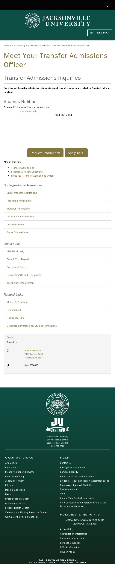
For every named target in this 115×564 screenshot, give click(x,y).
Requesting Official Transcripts (24, 275)
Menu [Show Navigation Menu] (99, 32)
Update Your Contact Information (77, 498)
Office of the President (17, 498)
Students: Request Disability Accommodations (84, 480)
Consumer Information (72, 538)
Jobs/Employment (14, 480)
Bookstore (10, 467)
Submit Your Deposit (18, 259)
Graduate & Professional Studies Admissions (32, 325)
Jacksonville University (14, 45)
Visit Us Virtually (16, 251)
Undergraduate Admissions (22, 192)
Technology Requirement (20, 283)
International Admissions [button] (59, 218)
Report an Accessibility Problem (77, 476)
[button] (106, 5)
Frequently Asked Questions (27, 171)
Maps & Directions (15, 489)
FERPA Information (70, 547)
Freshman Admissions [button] (59, 202)
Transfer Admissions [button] (59, 210)
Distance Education (70, 542)
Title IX (64, 493)
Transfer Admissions (22, 167)
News (8, 494)
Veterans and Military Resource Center (26, 512)
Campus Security (69, 472)
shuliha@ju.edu (28, 111)
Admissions (33, 45)
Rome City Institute (17, 232)
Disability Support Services (19, 472)
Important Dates (16, 224)
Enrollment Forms (16, 267)
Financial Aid (14, 310)
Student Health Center (17, 507)
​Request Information (45, 153)
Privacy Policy (67, 551)
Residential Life (15, 318)
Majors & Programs (17, 302)
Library (9, 485)
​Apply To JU (76, 153)
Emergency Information (72, 467)
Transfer (45, 45)
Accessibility (67, 529)
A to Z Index (11, 463)
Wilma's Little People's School (21, 516)
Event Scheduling (14, 476)
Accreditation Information (73, 533)
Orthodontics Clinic (15, 503)
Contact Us (66, 463)
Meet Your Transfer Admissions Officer (32, 175)
